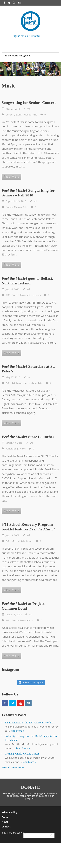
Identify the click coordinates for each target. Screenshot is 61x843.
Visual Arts (36, 383)
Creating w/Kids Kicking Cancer (22, 753)
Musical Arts (30, 114)
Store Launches (28, 437)
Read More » (17, 730)
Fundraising (12, 448)
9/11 (8, 295)
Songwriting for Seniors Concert (29, 102)
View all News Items (13, 767)
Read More (11, 176)
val (29, 108)
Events (19, 114)
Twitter (57, 46)
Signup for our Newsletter (26, 35)
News (38, 295)
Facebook (50, 46)
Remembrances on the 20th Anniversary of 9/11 (30, 722)
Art (13, 383)
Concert (10, 114)
